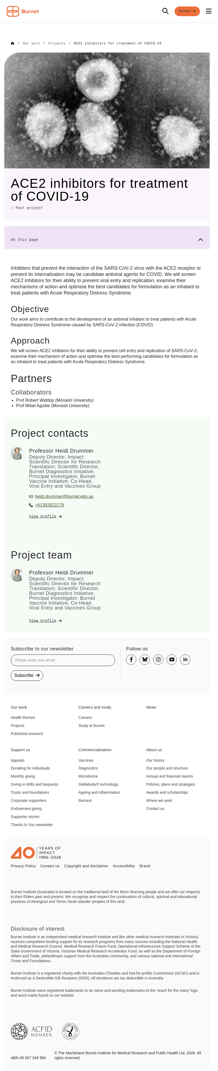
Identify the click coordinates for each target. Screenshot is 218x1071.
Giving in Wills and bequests (34, 784)
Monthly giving (23, 776)
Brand (145, 866)
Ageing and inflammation (99, 792)
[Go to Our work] (31, 43)
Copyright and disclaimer (86, 866)
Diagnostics (88, 768)
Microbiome (88, 776)
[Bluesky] (145, 659)
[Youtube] (172, 659)
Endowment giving (26, 808)
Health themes (23, 717)
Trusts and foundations (30, 792)
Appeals (18, 760)
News (151, 707)
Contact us (155, 808)
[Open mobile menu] (209, 11)
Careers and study (94, 707)
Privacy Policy (23, 866)
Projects (18, 725)
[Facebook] (131, 659)
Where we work (159, 800)
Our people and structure (167, 768)
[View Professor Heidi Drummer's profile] (65, 516)
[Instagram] (158, 659)
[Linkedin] (185, 659)
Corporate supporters (28, 800)
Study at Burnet (91, 725)
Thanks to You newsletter (32, 824)
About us (154, 749)
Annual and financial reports (169, 776)
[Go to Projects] (57, 43)
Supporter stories (25, 816)
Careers (85, 717)
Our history (155, 760)
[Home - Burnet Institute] (22, 11)
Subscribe (27, 675)
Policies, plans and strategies (170, 784)
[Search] (165, 11)
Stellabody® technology (98, 784)
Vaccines (86, 760)
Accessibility (124, 866)
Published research (27, 733)
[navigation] (109, 11)
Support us (20, 749)
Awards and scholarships (167, 792)
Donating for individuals (30, 768)
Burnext (84, 800)
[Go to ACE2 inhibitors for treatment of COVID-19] (117, 43)
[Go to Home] (13, 43)
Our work (19, 707)
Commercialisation (94, 749)
